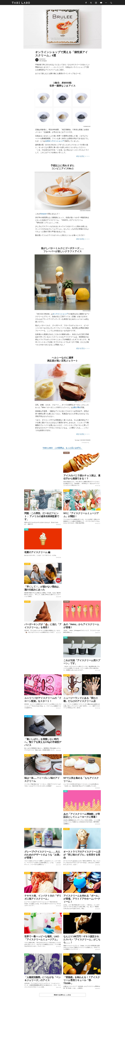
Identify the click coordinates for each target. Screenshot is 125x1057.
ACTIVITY (66, 491)
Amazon (43, 214)
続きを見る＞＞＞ (83, 349)
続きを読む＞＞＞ (83, 157)
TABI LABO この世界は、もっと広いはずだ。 (62, 448)
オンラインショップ (60, 315)
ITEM (26, 530)
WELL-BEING (28, 717)
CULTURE (66, 453)
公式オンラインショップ (54, 142)
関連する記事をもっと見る (62, 995)
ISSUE (26, 955)
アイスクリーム (85, 443)
